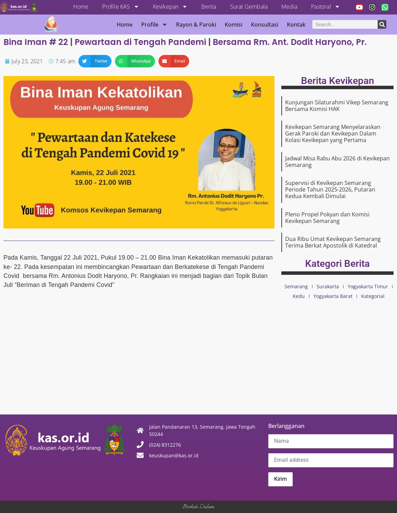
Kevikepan (170, 6)
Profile (154, 24)
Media (289, 6)
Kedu (299, 296)
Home (81, 6)
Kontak (296, 24)
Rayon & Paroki (196, 24)
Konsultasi (264, 24)
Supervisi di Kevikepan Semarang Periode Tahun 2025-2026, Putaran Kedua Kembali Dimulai (330, 189)
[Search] (382, 24)
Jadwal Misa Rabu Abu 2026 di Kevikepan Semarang (337, 162)
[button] (95, 61)
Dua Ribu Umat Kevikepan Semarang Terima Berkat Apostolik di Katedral (333, 242)
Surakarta (328, 286)
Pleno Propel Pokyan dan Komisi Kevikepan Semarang (327, 218)
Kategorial (373, 296)
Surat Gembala (249, 6)
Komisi (233, 24)
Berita (208, 6)
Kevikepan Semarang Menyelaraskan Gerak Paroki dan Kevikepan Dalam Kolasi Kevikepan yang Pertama (332, 133)
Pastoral (325, 6)
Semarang (296, 286)
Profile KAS (120, 6)
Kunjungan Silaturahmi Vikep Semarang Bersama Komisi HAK (336, 106)
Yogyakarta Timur (368, 286)
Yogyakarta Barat (332, 296)
